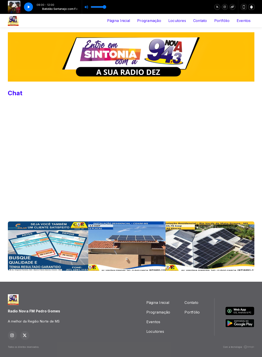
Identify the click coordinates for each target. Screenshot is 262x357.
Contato (200, 20)
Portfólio (222, 20)
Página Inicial (118, 20)
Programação (149, 20)
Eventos (244, 20)
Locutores (177, 20)
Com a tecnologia (238, 346)
